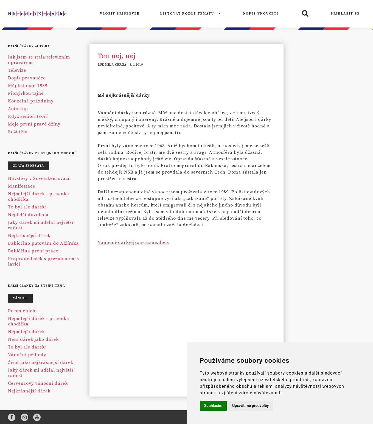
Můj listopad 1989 (27, 85)
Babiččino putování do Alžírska (43, 243)
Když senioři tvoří (28, 116)
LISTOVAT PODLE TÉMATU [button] (191, 14)
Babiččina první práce (33, 251)
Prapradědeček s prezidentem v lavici (44, 261)
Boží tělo (17, 132)
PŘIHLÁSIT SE (345, 14)
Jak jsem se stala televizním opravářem (39, 59)
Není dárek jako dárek (33, 339)
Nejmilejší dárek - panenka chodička (38, 196)
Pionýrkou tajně (26, 93)
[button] (304, 14)
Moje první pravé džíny (34, 124)
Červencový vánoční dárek (38, 383)
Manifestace (21, 186)
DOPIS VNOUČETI (260, 14)
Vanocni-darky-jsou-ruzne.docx (133, 242)
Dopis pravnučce (27, 78)
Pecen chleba (23, 311)
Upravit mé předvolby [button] (250, 405)
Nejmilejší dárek (26, 331)
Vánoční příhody (27, 355)
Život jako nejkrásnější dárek (40, 362)
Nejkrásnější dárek (29, 235)
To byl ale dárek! (27, 207)
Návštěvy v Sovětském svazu (39, 178)
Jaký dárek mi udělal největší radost (41, 225)
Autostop (18, 108)
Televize (17, 70)
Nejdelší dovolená (28, 214)
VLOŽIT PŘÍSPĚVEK (120, 14)
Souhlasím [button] (213, 405)
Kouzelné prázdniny (31, 101)
